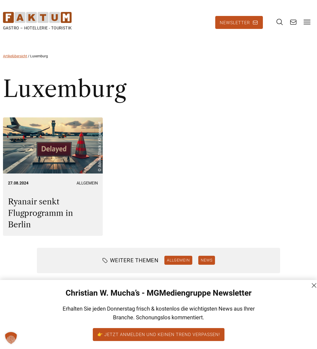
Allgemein (87, 183)
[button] (11, 338)
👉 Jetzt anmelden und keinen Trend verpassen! (158, 334)
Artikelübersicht (15, 56)
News (206, 260)
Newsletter (235, 22)
